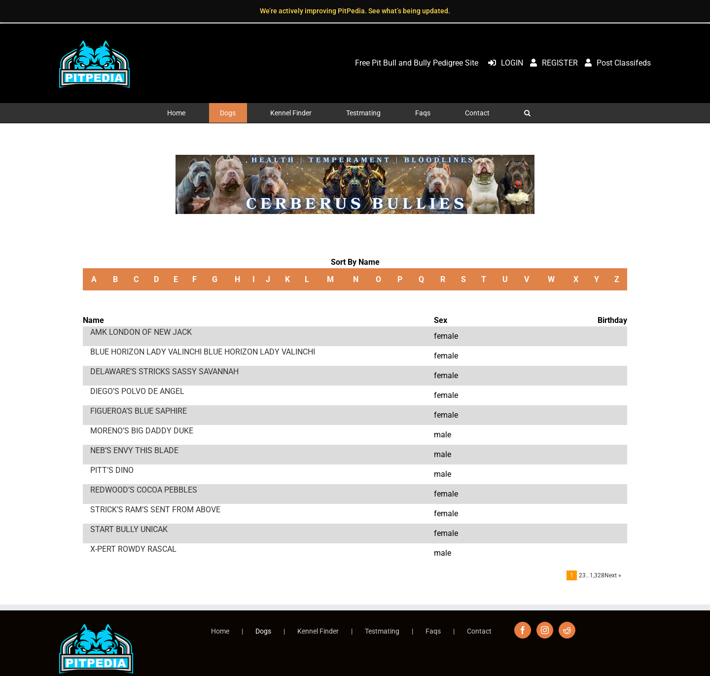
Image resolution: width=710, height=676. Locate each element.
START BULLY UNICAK (129, 529)
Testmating (382, 631)
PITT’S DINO (112, 470)
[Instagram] (544, 630)
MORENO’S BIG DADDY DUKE (141, 430)
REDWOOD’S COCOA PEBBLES (143, 490)
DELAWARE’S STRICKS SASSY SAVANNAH (164, 371)
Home (220, 631)
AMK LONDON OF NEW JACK (141, 332)
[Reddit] (567, 630)
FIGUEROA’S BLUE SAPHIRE (138, 411)
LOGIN (503, 63)
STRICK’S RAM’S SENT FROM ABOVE (155, 509)
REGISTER (551, 63)
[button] (527, 113)
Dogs (263, 631)
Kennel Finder (318, 631)
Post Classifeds (615, 63)
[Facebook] (522, 630)
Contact (479, 631)
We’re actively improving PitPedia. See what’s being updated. (355, 11)
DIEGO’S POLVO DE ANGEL (137, 391)
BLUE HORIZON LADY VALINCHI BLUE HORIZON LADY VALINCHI (202, 351)
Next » (612, 575)
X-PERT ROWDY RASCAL (133, 549)
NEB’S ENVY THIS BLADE (134, 450)
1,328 (597, 575)
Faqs (433, 631)
